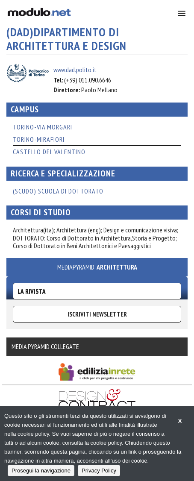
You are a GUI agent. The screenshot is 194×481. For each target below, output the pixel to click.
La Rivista (32, 291)
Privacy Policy (99, 470)
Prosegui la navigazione (41, 470)
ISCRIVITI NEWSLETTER (97, 314)
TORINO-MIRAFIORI (39, 139)
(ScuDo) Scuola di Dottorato (58, 191)
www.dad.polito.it (75, 69)
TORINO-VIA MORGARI (42, 127)
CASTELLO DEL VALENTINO (49, 151)
